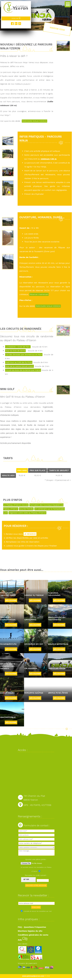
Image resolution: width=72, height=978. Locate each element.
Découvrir (11, 600)
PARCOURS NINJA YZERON (34, 121)
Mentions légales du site (30, 931)
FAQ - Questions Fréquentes (32, 927)
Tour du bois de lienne (15, 350)
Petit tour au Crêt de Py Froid (18, 362)
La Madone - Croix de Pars (17, 347)
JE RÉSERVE (30, 534)
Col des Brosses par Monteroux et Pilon (23, 354)
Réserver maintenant (39, 294)
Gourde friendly (26, 509)
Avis (22, 940)
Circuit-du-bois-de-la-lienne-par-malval (23, 370)
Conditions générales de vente (33, 935)
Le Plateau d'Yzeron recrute (16, 505)
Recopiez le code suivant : (36, 875)
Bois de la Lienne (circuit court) (19, 366)
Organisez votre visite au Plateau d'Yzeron (27, 513)
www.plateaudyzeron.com (33, 976)
